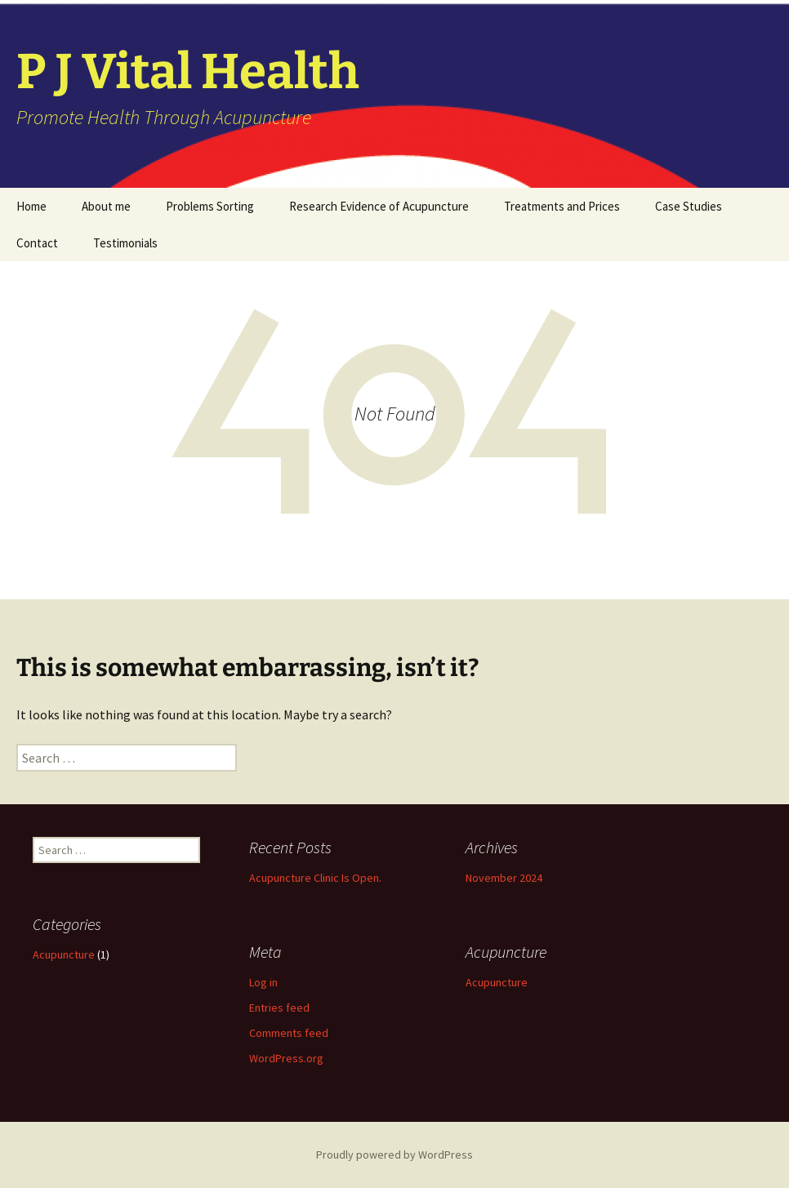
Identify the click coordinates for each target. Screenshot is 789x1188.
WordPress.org (286, 1058)
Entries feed (279, 1007)
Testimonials (125, 243)
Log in (263, 982)
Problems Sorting (210, 206)
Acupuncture (64, 954)
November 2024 (504, 877)
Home (31, 206)
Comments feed (288, 1033)
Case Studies (688, 206)
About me (106, 206)
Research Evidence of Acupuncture (379, 206)
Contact (37, 243)
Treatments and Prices (562, 206)
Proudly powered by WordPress (394, 1154)
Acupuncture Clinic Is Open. (315, 877)
